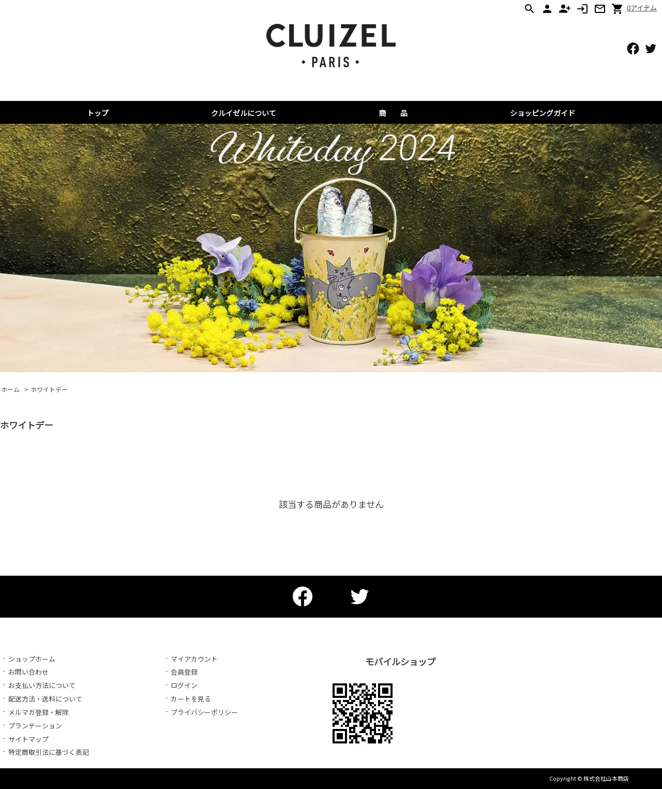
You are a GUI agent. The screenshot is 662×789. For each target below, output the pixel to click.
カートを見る (191, 699)
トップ (98, 113)
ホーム (10, 389)
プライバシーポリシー (204, 712)
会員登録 (184, 672)
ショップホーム (31, 659)
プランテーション (35, 725)
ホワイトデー (49, 389)
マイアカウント (194, 659)
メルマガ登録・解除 (38, 712)
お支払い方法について (42, 685)
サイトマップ (28, 739)
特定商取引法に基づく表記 (48, 752)
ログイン (184, 685)
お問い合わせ (28, 672)
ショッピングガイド (542, 113)
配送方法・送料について (45, 699)
